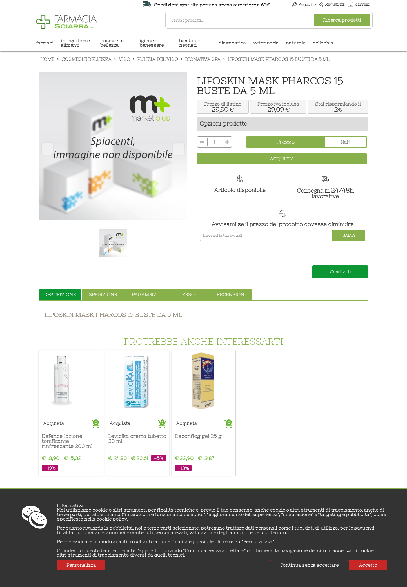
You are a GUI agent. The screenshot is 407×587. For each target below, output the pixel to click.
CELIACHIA (323, 42)
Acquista (282, 158)
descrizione (60, 294)
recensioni (231, 294)
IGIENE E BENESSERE (152, 43)
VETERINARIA (266, 42)
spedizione (103, 294)
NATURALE (295, 42)
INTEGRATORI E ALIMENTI (75, 43)
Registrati (334, 4)
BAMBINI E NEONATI (190, 43)
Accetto (368, 565)
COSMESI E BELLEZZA (111, 43)
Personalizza (81, 565)
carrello (362, 4)
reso (188, 294)
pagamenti (145, 294)
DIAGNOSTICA (232, 42)
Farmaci (45, 42)
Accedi (305, 4)
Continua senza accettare (309, 565)
